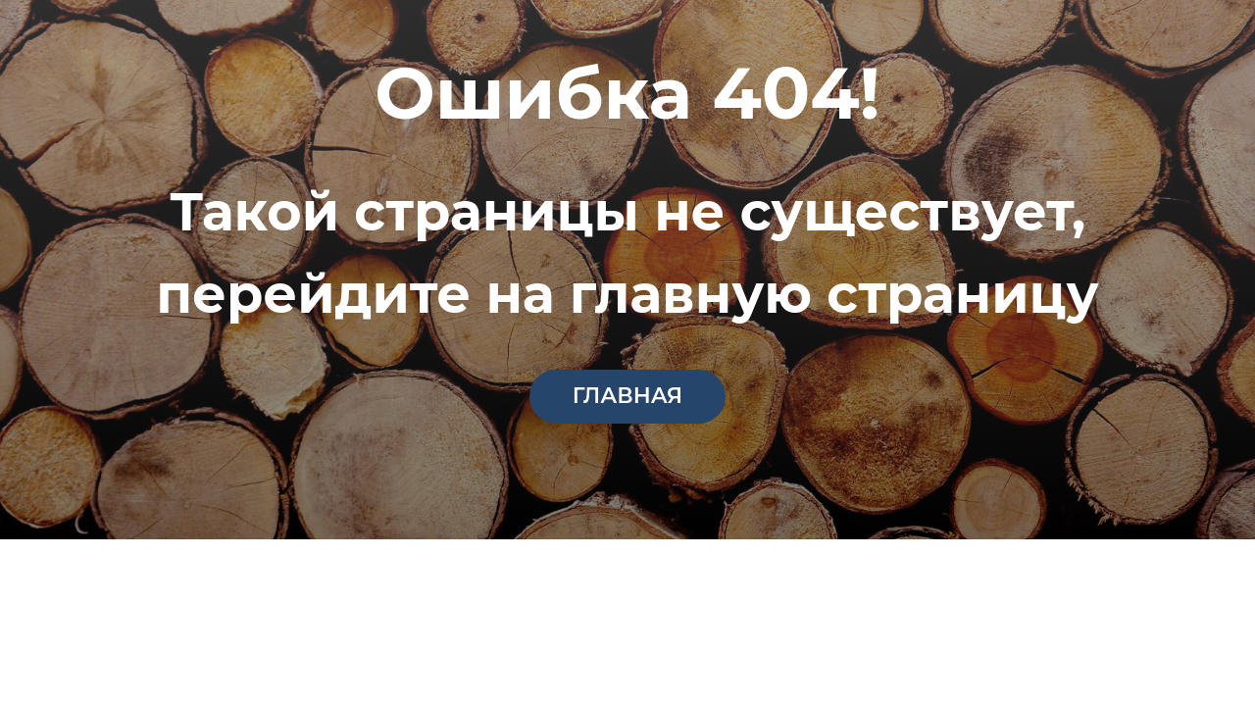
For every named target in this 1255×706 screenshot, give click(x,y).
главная (627, 395)
